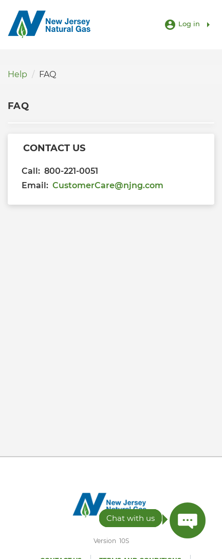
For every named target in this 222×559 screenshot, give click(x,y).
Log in (189, 24)
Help (17, 74)
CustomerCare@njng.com (107, 185)
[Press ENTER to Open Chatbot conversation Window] (188, 520)
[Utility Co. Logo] (62, 24)
